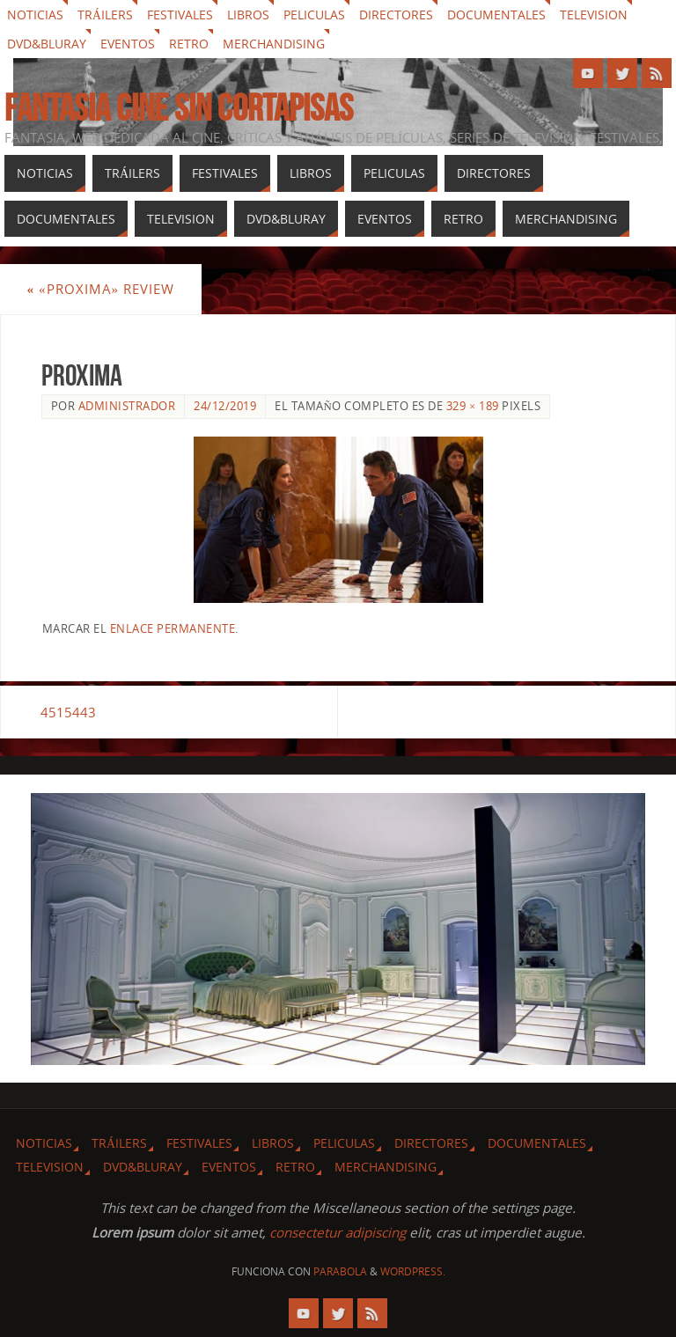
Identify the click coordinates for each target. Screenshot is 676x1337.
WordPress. (412, 1271)
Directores (396, 14)
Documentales (496, 14)
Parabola (340, 1271)
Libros (248, 14)
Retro (189, 43)
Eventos (127, 43)
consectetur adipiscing (337, 1232)
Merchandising (274, 43)
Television (594, 14)
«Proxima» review (100, 289)
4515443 (69, 712)
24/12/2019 (225, 406)
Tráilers (105, 14)
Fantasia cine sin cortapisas (178, 107)
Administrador (127, 406)
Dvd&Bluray (46, 43)
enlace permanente (173, 628)
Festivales (180, 14)
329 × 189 (472, 406)
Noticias (35, 14)
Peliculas (314, 14)
